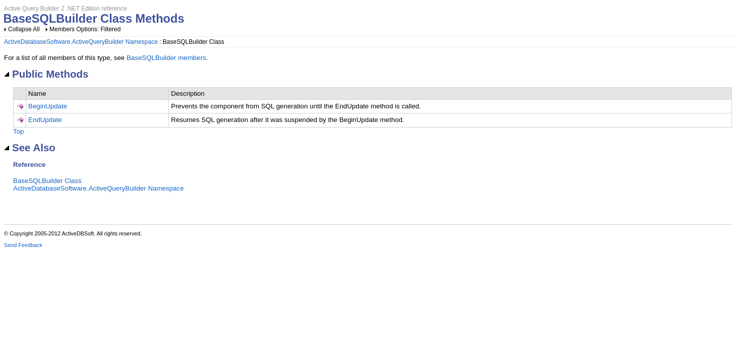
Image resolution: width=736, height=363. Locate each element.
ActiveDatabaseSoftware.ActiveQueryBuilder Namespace (81, 41)
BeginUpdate (47, 106)
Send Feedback (23, 245)
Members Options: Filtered (84, 29)
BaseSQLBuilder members (166, 58)
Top (18, 131)
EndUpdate (45, 120)
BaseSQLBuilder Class (47, 181)
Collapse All (24, 29)
